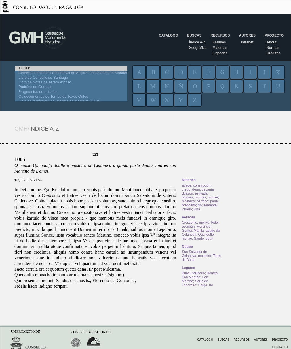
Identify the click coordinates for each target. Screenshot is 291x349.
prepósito (189, 205)
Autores (247, 35)
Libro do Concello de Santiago (71, 77)
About (272, 42)
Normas (273, 48)
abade (186, 185)
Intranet (247, 42)
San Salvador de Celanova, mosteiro (196, 254)
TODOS (71, 68)
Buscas (194, 35)
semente (210, 205)
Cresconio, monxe (195, 223)
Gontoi (187, 231)
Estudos (219, 42)
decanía (208, 189)
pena (214, 201)
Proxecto (274, 35)
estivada (201, 193)
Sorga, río (205, 285)
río (200, 205)
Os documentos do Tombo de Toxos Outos (71, 96)
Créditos (274, 53)
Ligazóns (219, 53)
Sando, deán (203, 239)
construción (201, 185)
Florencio (203, 227)
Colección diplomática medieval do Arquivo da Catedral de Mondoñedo (71, 73)
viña (197, 209)
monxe (213, 197)
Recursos (220, 35)
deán (196, 189)
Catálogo (168, 35)
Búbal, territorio (193, 273)
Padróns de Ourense (71, 87)
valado (187, 209)
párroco (202, 201)
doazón (187, 193)
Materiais (219, 48)
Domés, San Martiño (200, 275)
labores (187, 197)
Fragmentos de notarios (71, 91)
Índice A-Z (197, 42)
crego (186, 189)
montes (200, 197)
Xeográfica (197, 48)
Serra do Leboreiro (195, 283)
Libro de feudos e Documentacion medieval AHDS (71, 101)
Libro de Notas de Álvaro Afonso (71, 82)
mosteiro (188, 201)
